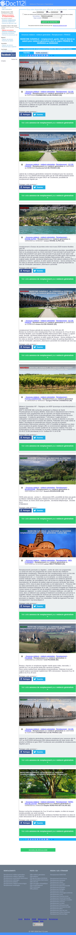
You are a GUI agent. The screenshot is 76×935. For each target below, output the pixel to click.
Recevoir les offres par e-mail (9, 23)
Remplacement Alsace (56, 882)
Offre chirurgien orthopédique (39, 883)
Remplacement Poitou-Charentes (60, 912)
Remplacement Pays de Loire (58, 910)
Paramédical (49, 4)
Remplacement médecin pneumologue (15, 883)
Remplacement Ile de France (58, 878)
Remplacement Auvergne (57, 884)
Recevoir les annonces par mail (9, 34)
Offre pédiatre (34, 876)
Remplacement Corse (56, 894)
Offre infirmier (34, 882)
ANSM (34, 919)
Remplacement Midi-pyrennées (59, 905)
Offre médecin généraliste (37, 875)
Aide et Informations (7, 9)
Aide (41, 921)
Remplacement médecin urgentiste (14, 876)
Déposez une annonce (8, 30)
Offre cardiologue (35, 887)
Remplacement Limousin (57, 901)
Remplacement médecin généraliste (14, 875)
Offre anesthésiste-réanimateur (39, 880)
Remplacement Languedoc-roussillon (61, 900)
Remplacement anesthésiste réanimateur (16, 878)
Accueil (4, 7)
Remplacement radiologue (11, 880)
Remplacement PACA (56, 909)
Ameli (20, 919)
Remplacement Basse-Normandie (60, 886)
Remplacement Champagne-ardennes (61, 893)
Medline (27, 919)
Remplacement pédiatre (11, 882)
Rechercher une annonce (8, 33)
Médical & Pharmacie (37, 4)
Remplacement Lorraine (57, 903)
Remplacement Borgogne (57, 887)
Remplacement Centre (56, 891)
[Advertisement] (38, 845)
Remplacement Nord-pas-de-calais (60, 907)
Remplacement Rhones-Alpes (58, 914)
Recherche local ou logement (9, 46)
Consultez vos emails (7, 51)
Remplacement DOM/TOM (58, 875)
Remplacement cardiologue (12, 885)
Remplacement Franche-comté (59, 896)
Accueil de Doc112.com (38, 850)
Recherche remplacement (8, 21)
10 (47, 55)
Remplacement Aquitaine (57, 880)
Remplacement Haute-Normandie (60, 898)
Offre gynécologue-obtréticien (38, 878)
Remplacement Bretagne (57, 889)
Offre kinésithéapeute (36, 885)
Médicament (42, 919)
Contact (35, 921)
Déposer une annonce (7, 39)
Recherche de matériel (7, 40)
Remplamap (53, 919)
